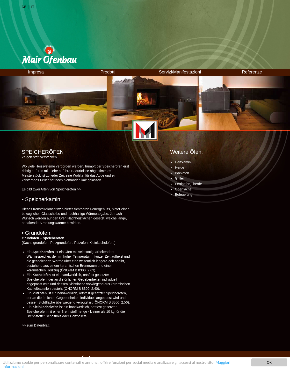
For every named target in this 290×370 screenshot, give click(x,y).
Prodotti (107, 72)
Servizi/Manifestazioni (180, 72)
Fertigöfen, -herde (188, 184)
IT (32, 7)
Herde (179, 167)
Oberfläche (183, 189)
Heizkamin (183, 162)
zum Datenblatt (38, 325)
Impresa (36, 72)
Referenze (252, 72)
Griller (179, 178)
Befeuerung (183, 194)
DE (24, 7)
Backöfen (182, 173)
